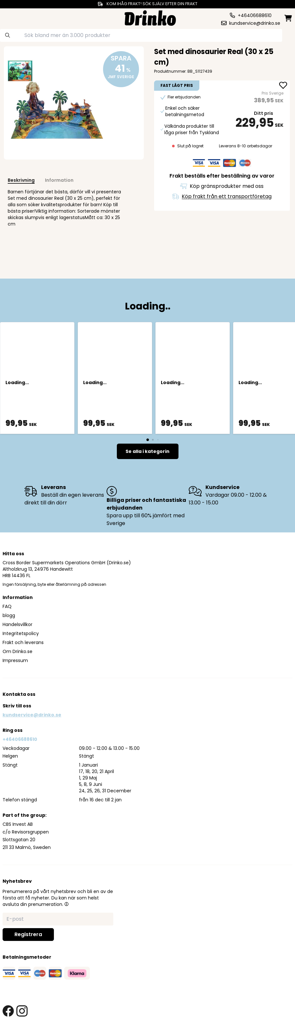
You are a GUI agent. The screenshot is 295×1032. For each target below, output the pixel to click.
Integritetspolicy (21, 633)
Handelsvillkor (17, 624)
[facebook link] (8, 1011)
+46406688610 (20, 739)
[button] (66, 904)
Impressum (15, 660)
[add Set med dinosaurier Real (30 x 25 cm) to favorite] (283, 86)
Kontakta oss (19, 694)
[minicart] (288, 18)
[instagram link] (22, 1011)
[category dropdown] (18, 17)
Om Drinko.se (17, 651)
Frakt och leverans (23, 642)
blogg (9, 615)
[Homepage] (150, 17)
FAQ (7, 606)
